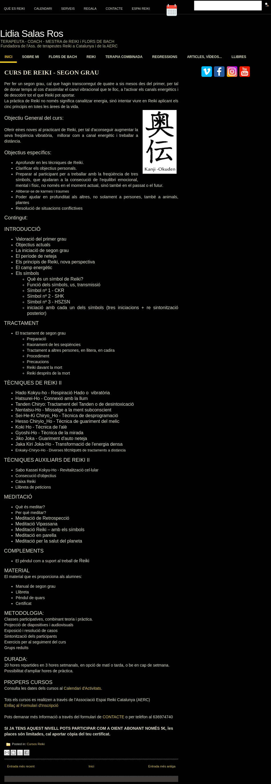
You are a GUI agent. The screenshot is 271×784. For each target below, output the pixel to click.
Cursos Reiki (36, 744)
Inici (8, 57)
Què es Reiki (14, 8)
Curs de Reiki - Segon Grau (51, 72)
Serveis (68, 8)
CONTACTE (114, 717)
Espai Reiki (141, 8)
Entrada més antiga (161, 766)
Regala (90, 8)
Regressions (164, 57)
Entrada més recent (21, 766)
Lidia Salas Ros (31, 33)
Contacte (114, 8)
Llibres (239, 57)
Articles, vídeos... (204, 57)
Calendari (43, 8)
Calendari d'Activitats (82, 688)
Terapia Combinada (123, 57)
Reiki (91, 57)
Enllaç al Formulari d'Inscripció (31, 705)
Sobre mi (30, 57)
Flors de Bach (63, 57)
